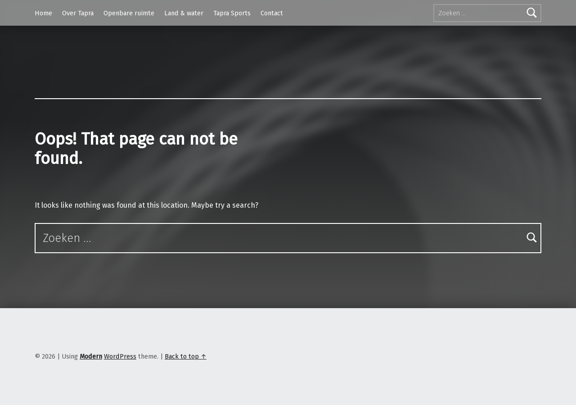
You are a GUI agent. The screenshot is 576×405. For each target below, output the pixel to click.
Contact (272, 13)
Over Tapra (78, 13)
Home (43, 13)
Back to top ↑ (186, 356)
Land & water (183, 13)
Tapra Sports (232, 13)
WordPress (120, 356)
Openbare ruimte (129, 13)
